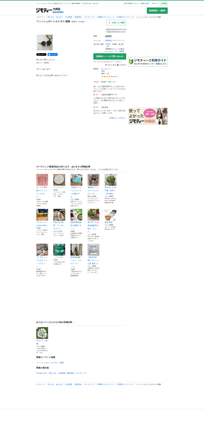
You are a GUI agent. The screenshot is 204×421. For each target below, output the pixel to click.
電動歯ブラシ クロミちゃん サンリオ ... (93, 184)
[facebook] (53, 54)
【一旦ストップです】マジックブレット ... (42, 256)
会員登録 (164, 3)
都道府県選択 (58, 12)
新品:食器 (110, 216)
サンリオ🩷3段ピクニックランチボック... (42, 186)
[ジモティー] (44, 10)
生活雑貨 (68, 17)
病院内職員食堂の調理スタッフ (76, 219)
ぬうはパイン (106, 69)
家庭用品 (78, 17)
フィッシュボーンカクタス (47, 363)
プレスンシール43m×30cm (42, 217)
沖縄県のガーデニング (105, 17)
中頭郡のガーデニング (125, 17)
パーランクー (59, 181)
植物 (62, 363)
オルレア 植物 (42, 336)
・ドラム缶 (59, 251)
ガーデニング (89, 17)
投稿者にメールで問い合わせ (109, 56)
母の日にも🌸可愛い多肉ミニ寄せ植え (110, 184)
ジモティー (40, 17)
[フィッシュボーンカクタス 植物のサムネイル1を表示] (44, 42)
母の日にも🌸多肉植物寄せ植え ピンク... (93, 221)
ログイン (155, 3)
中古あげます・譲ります (46, 373)
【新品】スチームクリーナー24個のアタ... (76, 186)
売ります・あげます (55, 17)
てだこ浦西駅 (119, 51)
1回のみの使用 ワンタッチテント (59, 219)
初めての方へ (145, 3)
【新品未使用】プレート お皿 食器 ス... (93, 254)
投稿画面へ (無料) (157, 10)
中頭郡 (107, 44)
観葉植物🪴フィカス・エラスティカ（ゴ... (76, 256)
